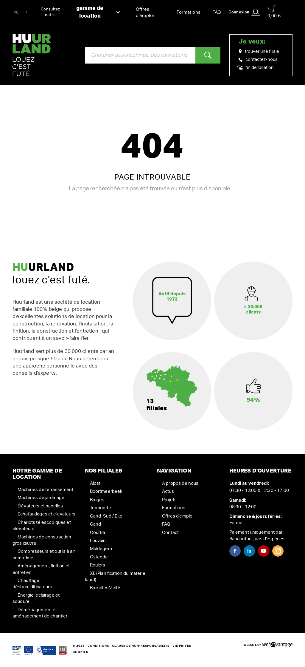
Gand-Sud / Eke (106, 516)
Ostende (99, 557)
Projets (169, 500)
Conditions (98, 645)
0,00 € (274, 11)
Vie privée (181, 645)
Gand (95, 524)
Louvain (98, 540)
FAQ (216, 12)
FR (25, 12)
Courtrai (98, 532)
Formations (189, 12)
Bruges (97, 500)
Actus (168, 491)
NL (16, 12)
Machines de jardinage (41, 497)
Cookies (80, 652)
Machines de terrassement (46, 489)
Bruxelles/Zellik (105, 588)
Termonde (100, 508)
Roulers (97, 565)
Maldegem (101, 548)
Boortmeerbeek (106, 491)
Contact (170, 532)
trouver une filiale (259, 51)
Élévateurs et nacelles (40, 506)
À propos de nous (180, 483)
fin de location (256, 68)
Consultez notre (80, 12)
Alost (95, 483)
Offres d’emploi (145, 12)
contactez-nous (258, 59)
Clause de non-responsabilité (140, 645)
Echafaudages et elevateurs (46, 514)
